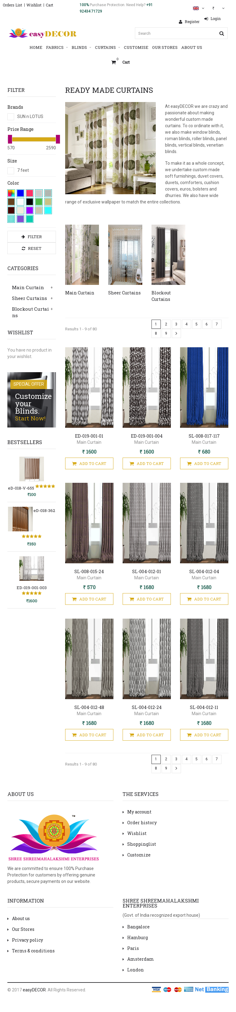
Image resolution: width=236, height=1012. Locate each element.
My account (137, 812)
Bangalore (136, 927)
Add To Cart (89, 463)
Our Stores (165, 47)
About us (18, 918)
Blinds (81, 47)
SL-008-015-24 (89, 571)
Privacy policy (25, 940)
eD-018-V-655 (21, 488)
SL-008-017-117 (204, 436)
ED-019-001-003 (32, 587)
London (133, 970)
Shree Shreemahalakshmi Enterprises (161, 903)
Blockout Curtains (30, 312)
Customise (136, 47)
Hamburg (135, 937)
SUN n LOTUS (30, 116)
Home (36, 47)
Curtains (107, 47)
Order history (140, 822)
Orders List (12, 4)
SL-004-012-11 (204, 707)
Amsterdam (138, 959)
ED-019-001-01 (89, 436)
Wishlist (33, 4)
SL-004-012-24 (147, 707)
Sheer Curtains (29, 298)
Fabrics (57, 47)
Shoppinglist (139, 844)
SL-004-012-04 (204, 571)
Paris (131, 948)
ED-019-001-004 (147, 436)
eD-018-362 (44, 510)
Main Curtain (28, 287)
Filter (32, 237)
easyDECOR (34, 989)
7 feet (23, 170)
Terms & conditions (31, 951)
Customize (137, 855)
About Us (191, 47)
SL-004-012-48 (89, 707)
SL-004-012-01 (146, 571)
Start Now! (30, 418)
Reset (31, 248)
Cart (49, 4)
